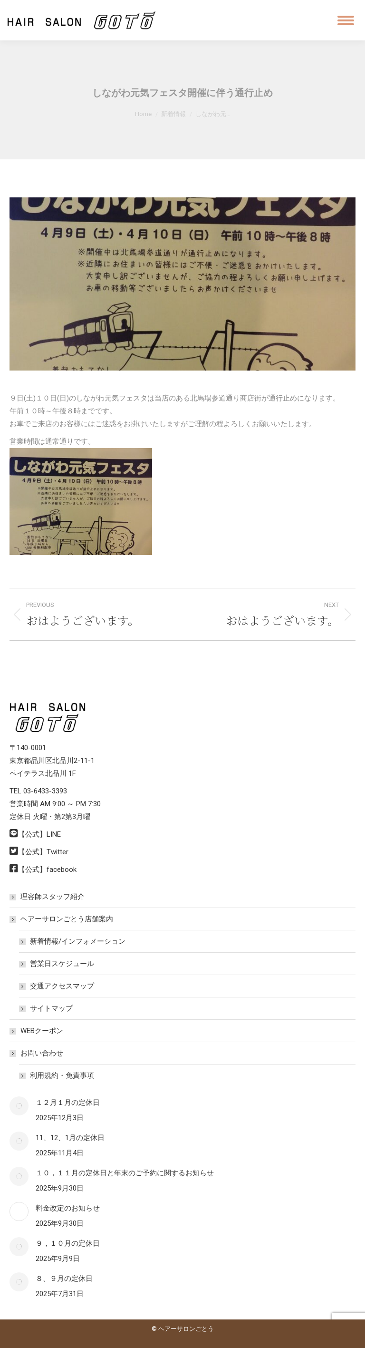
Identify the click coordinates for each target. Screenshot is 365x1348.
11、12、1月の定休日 (70, 1137)
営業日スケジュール (62, 963)
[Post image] (19, 1105)
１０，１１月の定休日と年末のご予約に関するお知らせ (125, 1173)
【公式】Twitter (43, 852)
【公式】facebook (47, 869)
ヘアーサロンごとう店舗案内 (62, 919)
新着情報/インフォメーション (77, 941)
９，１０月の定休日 (68, 1243)
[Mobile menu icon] (346, 20)
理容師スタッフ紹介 (52, 896)
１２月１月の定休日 (68, 1102)
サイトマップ (51, 1008)
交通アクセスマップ (62, 986)
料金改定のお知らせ (68, 1208)
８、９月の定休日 (64, 1278)
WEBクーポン (41, 1030)
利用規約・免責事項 (62, 1075)
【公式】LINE (39, 834)
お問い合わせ (37, 1053)
